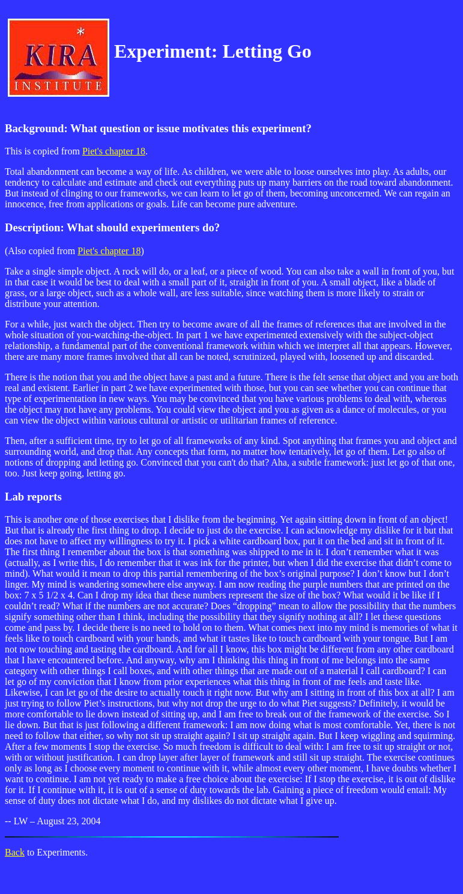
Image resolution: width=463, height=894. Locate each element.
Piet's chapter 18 (113, 151)
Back (15, 852)
